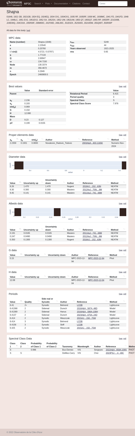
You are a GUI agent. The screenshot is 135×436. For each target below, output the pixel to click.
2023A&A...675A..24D (87, 315)
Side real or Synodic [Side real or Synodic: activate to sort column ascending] (47, 300)
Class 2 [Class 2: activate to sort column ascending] (23, 345)
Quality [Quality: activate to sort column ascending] (28, 302)
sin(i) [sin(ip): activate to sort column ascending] (34, 140)
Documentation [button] (61, 3)
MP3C (27, 3)
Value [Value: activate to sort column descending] (12, 183)
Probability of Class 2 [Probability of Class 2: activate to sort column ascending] (52, 345)
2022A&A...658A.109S (116, 350)
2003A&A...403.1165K (92, 143)
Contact (86, 3)
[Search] (112, 3)
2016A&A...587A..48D (87, 308)
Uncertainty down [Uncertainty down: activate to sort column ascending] (51, 181)
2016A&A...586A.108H (87, 312)
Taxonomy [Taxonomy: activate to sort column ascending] (67, 346)
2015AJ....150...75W (86, 318)
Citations (76, 3)
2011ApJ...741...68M (92, 193)
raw (120, 86)
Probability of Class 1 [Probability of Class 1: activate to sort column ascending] (36, 345)
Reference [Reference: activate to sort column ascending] (87, 140)
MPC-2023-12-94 (96, 258)
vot (28, 30)
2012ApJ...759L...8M (92, 190)
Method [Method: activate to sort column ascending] (115, 140)
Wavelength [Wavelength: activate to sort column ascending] (83, 346)
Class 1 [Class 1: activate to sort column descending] (12, 345)
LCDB (80, 305)
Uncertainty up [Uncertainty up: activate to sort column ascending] (31, 183)
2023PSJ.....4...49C (115, 353)
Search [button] (38, 3)
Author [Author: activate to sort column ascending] (49, 140)
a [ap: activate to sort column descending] (11, 140)
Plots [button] (47, 3)
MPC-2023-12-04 (96, 280)
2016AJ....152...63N (92, 186)
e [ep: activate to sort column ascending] (22, 140)
